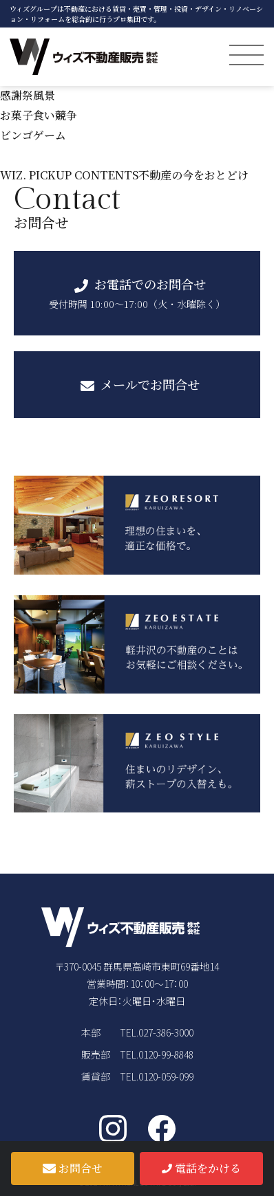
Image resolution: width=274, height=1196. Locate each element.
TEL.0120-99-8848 (156, 1054)
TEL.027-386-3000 (156, 1032)
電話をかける (201, 1168)
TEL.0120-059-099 (156, 1076)
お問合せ (73, 1168)
